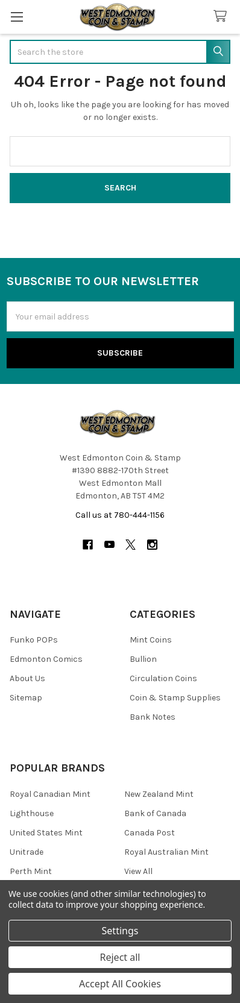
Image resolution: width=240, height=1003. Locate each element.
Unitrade (26, 852)
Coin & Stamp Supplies (175, 698)
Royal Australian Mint (166, 852)
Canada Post (149, 833)
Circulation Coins (163, 678)
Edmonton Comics (46, 659)
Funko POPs (34, 640)
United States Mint (46, 833)
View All (138, 871)
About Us (27, 678)
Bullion (143, 659)
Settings (120, 930)
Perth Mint (31, 871)
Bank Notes (152, 717)
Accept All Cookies (120, 983)
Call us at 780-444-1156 (120, 515)
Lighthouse (32, 813)
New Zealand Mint (159, 794)
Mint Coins (151, 640)
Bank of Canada (155, 813)
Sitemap (26, 698)
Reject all (120, 957)
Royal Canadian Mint (50, 794)
